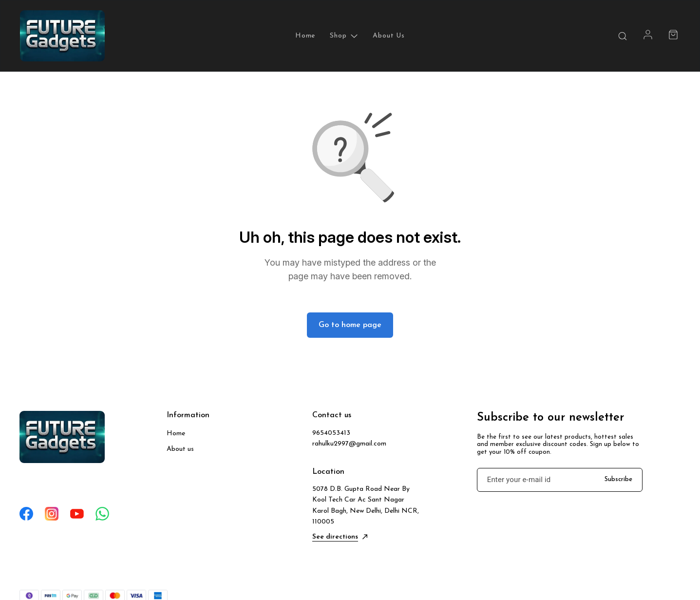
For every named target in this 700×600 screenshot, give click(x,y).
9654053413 (331, 433)
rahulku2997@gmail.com (349, 443)
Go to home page (350, 325)
